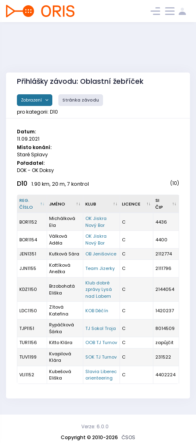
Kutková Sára (64, 254)
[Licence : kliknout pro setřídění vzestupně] (136, 204)
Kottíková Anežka (59, 268)
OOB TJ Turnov (101, 342)
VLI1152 (26, 374)
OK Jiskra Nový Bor (96, 221)
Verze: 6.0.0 (95, 426)
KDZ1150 (28, 289)
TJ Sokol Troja (100, 328)
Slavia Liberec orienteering (101, 375)
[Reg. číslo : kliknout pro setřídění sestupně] (32, 204)
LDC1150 (28, 310)
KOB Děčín (96, 310)
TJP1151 (26, 328)
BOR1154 (28, 239)
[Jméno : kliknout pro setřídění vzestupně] (65, 204)
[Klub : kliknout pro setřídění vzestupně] (101, 204)
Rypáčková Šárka (61, 328)
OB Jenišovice (100, 254)
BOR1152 (28, 222)
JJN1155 (27, 268)
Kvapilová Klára (60, 357)
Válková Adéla (58, 239)
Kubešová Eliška (60, 375)
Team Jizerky (100, 268)
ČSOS (128, 437)
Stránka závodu (80, 100)
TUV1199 (28, 357)
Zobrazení (32, 100)
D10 (22, 183)
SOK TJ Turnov (101, 357)
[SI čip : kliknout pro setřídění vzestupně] (166, 204)
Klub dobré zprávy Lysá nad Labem (98, 289)
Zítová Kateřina (58, 310)
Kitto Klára (60, 342)
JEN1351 (27, 254)
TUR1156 (28, 342)
